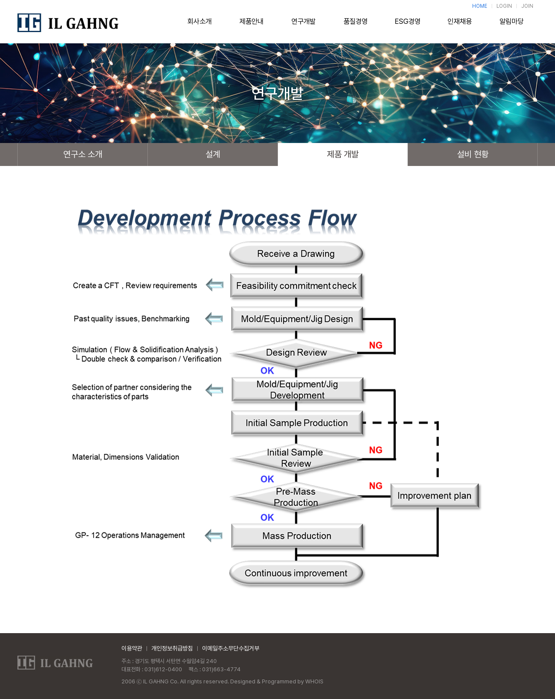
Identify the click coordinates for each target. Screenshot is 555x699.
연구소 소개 (82, 154)
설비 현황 (473, 154)
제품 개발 (343, 154)
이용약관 (131, 648)
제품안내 (251, 24)
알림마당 (512, 24)
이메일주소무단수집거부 (230, 648)
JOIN (527, 6)
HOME (479, 6)
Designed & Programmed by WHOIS (276, 681)
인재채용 (459, 24)
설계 (213, 154)
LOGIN (504, 6)
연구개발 (303, 24)
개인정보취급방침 (172, 648)
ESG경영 (407, 24)
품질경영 (355, 24)
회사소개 (199, 24)
